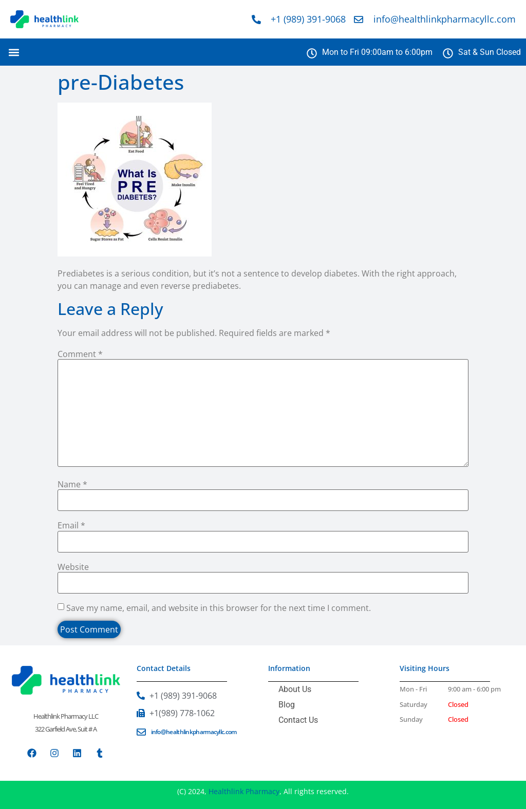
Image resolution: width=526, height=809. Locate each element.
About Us (294, 689)
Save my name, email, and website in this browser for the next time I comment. (218, 608)
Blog (286, 704)
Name (72, 484)
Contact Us (298, 720)
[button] (13, 52)
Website (73, 567)
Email (71, 525)
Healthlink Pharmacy (244, 791)
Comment (80, 354)
